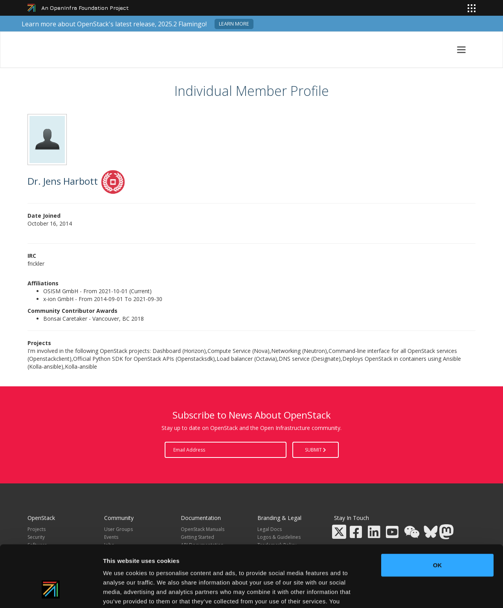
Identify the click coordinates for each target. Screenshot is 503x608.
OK (437, 515)
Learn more (234, 23)
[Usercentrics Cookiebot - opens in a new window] (51, 593)
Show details (412, 592)
